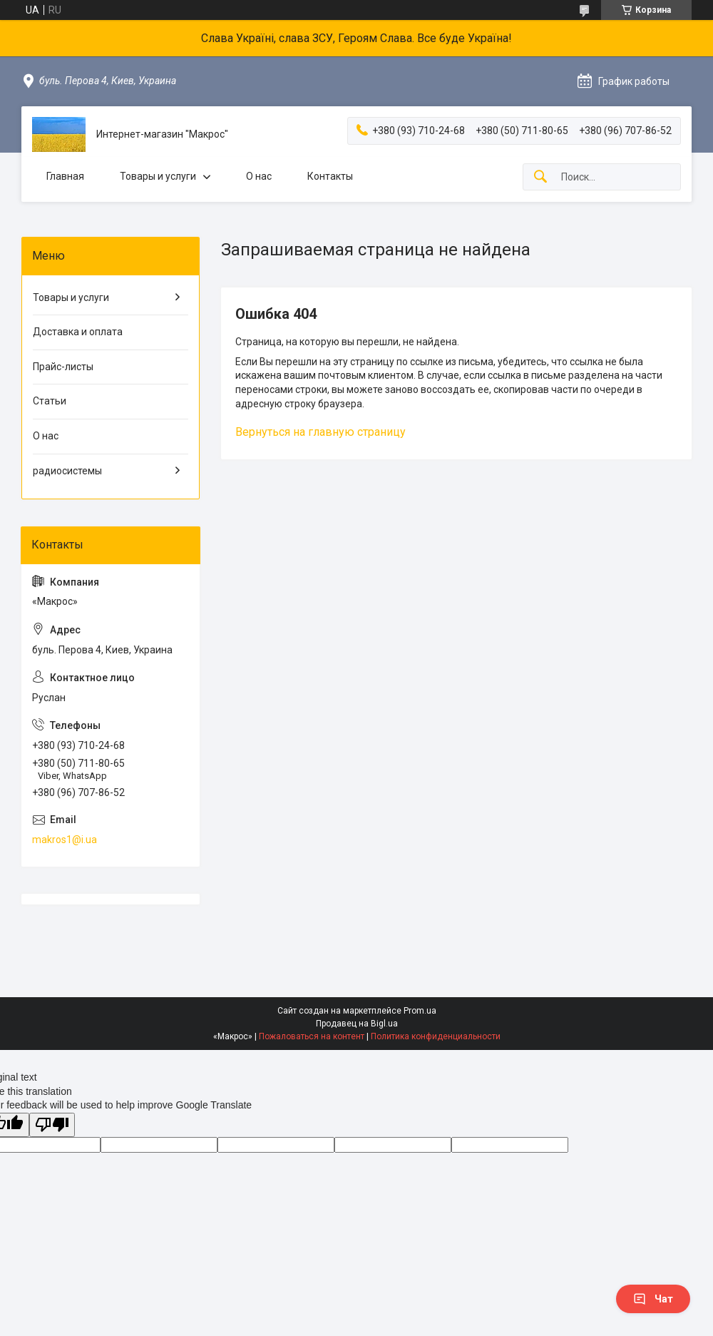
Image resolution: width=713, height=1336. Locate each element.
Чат (653, 1298)
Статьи (49, 401)
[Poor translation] (52, 1125)
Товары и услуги (158, 176)
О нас (259, 176)
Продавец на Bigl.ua (357, 1024)
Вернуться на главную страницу (320, 432)
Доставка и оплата (78, 331)
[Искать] (540, 177)
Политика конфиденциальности (436, 1036)
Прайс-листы (63, 366)
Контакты (330, 176)
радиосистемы (67, 470)
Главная (65, 176)
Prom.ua (420, 1011)
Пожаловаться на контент (311, 1036)
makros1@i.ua (64, 839)
